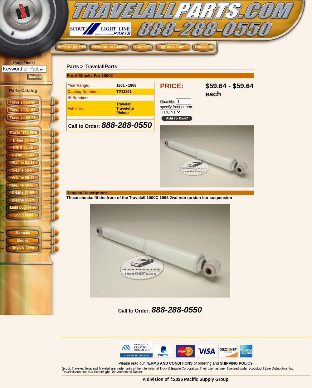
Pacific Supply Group (206, 379)
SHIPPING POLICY (236, 363)
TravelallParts (101, 66)
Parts (72, 66)
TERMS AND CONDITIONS (169, 363)
